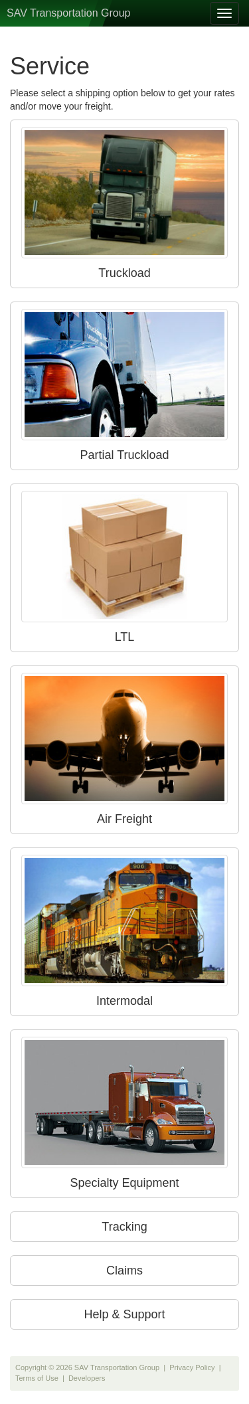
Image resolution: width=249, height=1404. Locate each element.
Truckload (124, 203)
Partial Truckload (124, 385)
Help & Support (124, 1314)
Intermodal (124, 931)
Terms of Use (36, 1378)
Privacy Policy (191, 1367)
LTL (124, 567)
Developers (87, 1378)
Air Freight (124, 749)
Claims (124, 1270)
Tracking (124, 1226)
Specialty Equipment (124, 1113)
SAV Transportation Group (68, 13)
